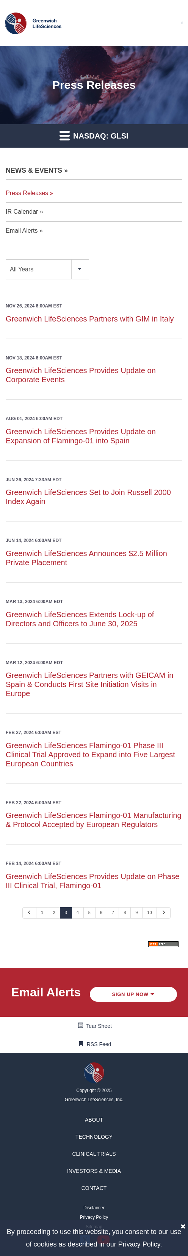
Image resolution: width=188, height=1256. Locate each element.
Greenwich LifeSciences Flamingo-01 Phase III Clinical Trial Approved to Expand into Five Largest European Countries (90, 754)
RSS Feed (99, 1044)
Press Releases (27, 193)
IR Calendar (22, 211)
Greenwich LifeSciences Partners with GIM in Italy (90, 319)
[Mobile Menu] (182, 23)
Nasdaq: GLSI (94, 135)
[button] (94, 1119)
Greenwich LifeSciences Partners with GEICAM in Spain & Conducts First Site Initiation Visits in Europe (89, 684)
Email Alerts (22, 230)
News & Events (34, 170)
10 (149, 912)
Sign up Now (133, 994)
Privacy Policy (139, 1244)
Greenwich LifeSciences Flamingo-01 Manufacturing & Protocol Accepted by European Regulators (94, 820)
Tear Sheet (99, 1026)
